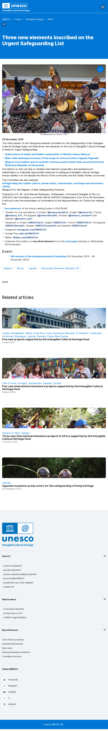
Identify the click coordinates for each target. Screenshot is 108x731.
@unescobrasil (46, 215)
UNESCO (6, 19)
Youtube (9, 692)
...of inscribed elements (13, 609)
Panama (41, 336)
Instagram (9, 686)
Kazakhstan (35, 383)
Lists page (71, 241)
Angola (6, 333)
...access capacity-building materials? (19, 574)
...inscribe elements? (11, 570)
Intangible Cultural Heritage (16, 10)
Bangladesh (17, 333)
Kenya (20, 268)
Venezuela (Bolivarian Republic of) (60, 268)
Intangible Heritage (35, 19)
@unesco (84, 212)
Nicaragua (20, 336)
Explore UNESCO (53, 724)
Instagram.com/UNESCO (31, 229)
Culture (18, 19)
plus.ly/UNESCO (28, 233)
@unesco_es (22, 218)
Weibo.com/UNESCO (24, 237)
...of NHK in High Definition (14, 617)
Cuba (49, 333)
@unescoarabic (57, 212)
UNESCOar (34, 222)
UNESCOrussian (45, 225)
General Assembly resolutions (16, 652)
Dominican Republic (64, 333)
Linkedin (9, 704)
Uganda (32, 268)
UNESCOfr (83, 222)
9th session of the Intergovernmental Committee (39, 256)
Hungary (22, 383)
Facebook (10, 680)
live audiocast (13, 208)
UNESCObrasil (14, 225)
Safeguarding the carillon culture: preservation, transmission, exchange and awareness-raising (53, 185)
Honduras (7, 336)
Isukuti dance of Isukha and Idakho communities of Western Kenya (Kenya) (47, 154)
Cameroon (8, 433)
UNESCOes (78, 225)
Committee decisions (12, 656)
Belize (28, 333)
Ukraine (57, 383)
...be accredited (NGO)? (13, 578)
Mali (17, 433)
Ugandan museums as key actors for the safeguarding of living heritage (48, 485)
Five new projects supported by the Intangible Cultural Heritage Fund (45, 339)
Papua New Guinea (57, 336)
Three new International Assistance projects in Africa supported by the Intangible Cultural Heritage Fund (53, 437)
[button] (4, 25)
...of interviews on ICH (12, 613)
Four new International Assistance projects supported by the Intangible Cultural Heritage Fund (52, 388)
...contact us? (8, 587)
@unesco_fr (13, 215)
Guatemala (95, 333)
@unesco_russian (79, 215)
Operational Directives (12, 644)
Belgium (8, 268)
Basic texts (7, 648)
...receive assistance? (12, 565)
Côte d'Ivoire (9, 383)
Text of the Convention (13, 639)
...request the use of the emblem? (17, 582)
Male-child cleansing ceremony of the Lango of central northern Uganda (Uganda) (52, 158)
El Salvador (82, 333)
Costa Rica (39, 333)
